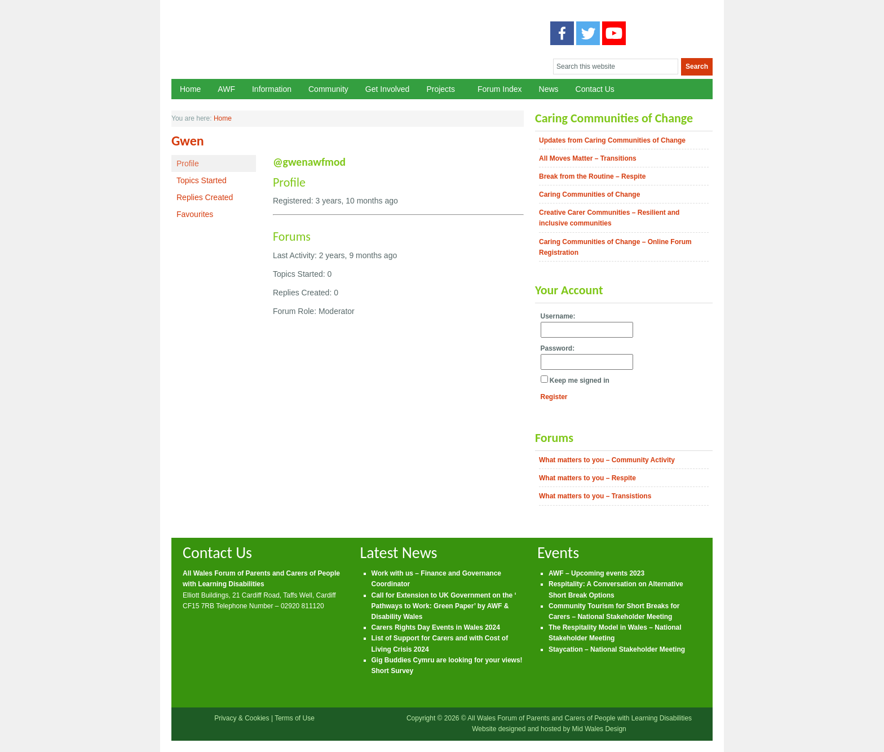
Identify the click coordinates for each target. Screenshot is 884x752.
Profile (187, 163)
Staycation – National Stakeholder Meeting (617, 649)
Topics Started (201, 180)
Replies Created (204, 197)
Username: (558, 316)
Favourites (194, 214)
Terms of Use (295, 718)
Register (554, 397)
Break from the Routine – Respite (592, 176)
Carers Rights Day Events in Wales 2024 (436, 627)
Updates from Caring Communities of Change (612, 140)
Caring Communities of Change (589, 194)
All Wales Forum (346, 46)
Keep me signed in (579, 380)
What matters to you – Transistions (595, 496)
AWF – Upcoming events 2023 (596, 573)
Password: (558, 348)
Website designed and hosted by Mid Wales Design (549, 729)
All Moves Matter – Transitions (588, 158)
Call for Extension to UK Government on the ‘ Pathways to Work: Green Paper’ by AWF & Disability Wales (444, 606)
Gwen (187, 140)
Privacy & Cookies (241, 718)
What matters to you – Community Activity (607, 460)
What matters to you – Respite (587, 478)
